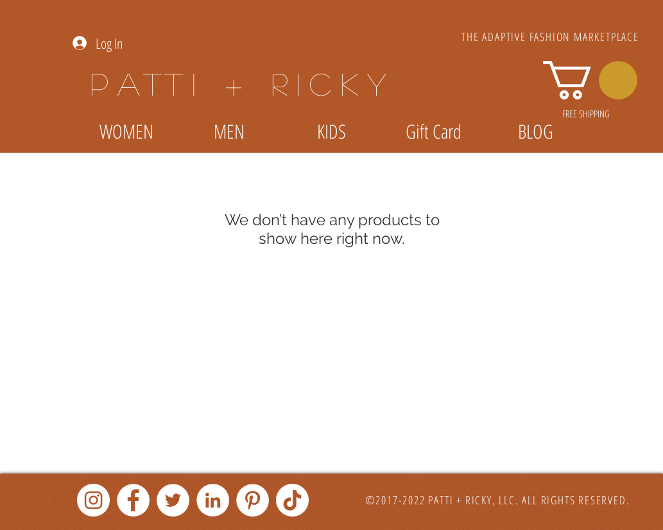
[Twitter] (173, 500)
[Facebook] (133, 500)
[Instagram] (93, 500)
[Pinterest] (252, 500)
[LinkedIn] (212, 500)
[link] (590, 80)
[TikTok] (292, 500)
